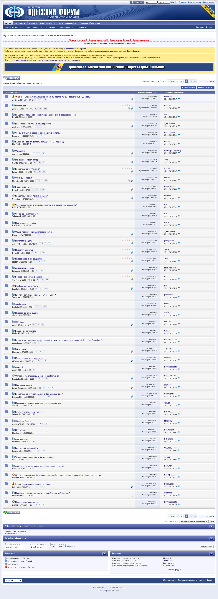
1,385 (155, 241)
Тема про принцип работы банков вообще (34, 457)
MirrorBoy (16, 181)
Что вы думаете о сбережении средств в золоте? (37, 133)
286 (42, 253)
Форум (8, 23)
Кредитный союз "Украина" (27, 169)
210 (155, 286)
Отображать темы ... (12, 544)
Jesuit (14, 325)
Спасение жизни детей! (98, 40)
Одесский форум (105, 591)
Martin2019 (16, 441)
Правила (33, 23)
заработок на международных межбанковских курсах (39, 466)
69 (44, 352)
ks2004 (15, 505)
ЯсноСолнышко (11, 533)
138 (42, 487)
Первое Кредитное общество (28, 259)
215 (53, 388)
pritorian (15, 109)
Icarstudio (16, 379)
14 (45, 307)
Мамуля (15, 352)
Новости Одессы (47, 23)
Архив (202, 580)
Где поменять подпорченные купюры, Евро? (35, 295)
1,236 (155, 178)
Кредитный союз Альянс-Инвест (36, 484)
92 (156, 322)
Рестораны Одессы (67, 23)
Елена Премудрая (19, 388)
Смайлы (166, 560)
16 (156, 457)
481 (155, 196)
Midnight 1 (16, 433)
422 (155, 502)
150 (155, 232)
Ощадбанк (20, 151)
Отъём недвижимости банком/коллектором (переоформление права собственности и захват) (58, 475)
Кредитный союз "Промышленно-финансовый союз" (39, 394)
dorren (15, 154)
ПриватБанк (20, 106)
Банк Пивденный (23, 187)
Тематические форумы (26, 35)
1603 (45, 108)
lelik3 (14, 487)
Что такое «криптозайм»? (26, 214)
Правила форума (174, 570)
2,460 (155, 259)
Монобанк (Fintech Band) (26, 160)
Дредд (15, 459)
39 (156, 340)
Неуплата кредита (23, 241)
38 (43, 154)
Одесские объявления (90, 23)
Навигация (80, 27)
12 (45, 136)
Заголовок (9, 92)
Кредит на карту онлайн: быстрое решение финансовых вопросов (45, 115)
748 (155, 151)
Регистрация (208, 2)
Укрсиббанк (20, 349)
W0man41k (16, 414)
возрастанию (56, 546)
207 (155, 448)
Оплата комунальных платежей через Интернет (37, 376)
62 (46, 181)
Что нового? (20, 23)
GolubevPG (16, 424)
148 (42, 189)
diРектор (15, 361)
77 (46, 379)
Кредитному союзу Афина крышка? (31, 196)
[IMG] (165, 563)
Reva (14, 190)
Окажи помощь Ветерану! (120, 40)
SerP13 (15, 163)
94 (156, 268)
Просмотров (151, 92)
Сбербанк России (23, 421)
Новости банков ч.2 (24, 250)
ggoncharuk (17, 343)
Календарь (37, 27)
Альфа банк (20, 304)
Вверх (212, 522)
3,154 (155, 394)
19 (156, 412)
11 (195, 81)
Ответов (141, 92)
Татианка (16, 297)
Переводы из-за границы (26, 502)
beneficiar (16, 289)
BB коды (166, 558)
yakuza (15, 405)
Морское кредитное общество (29, 358)
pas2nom (16, 127)
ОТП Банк (19, 322)
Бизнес (42, 35)
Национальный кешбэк (25, 223)
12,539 (154, 168)
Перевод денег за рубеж (26, 313)
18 (47, 424)
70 (49, 244)
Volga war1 (16, 216)
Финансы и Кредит (23, 178)
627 (44, 171)
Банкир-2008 (17, 477)
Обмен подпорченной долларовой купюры (34, 232)
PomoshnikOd (18, 495)
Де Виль (15, 100)
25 (45, 199)
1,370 (155, 349)
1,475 (155, 160)
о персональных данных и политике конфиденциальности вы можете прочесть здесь (46, 60)
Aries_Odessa (17, 244)
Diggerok (16, 235)
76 (45, 361)
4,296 (155, 385)
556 (155, 97)
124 (44, 262)
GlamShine (16, 280)
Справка (27, 27)
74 (44, 163)
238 (155, 133)
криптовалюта (21, 439)
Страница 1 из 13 (177, 81)
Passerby (16, 136)
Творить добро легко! (78, 40)
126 (155, 430)
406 (47, 280)
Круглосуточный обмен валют (28, 412)
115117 (15, 262)
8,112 (155, 277)
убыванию (69, 546)
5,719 (155, 250)
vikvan (14, 315)
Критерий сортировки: (37, 544)
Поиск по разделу (205, 88)
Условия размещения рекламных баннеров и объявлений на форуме (109, 43)
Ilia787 (14, 144)
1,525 (155, 376)
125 (155, 123)
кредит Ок (19, 367)
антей (14, 370)
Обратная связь (169, 580)
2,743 (155, 484)
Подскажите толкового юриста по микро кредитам (38, 403)
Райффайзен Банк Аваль (26, 286)
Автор (17, 92)
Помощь (182, 2)
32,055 (154, 105)
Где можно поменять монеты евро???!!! (33, 124)
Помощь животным (141, 40)
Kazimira (15, 307)
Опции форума (65, 27)
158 (49, 397)
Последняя (208, 81)
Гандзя (15, 172)
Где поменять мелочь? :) (26, 448)
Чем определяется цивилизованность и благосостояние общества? (46, 205)
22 (43, 505)
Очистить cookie (194, 2)
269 (155, 303)
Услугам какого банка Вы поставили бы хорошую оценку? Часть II (61, 97)
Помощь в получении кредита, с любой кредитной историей (42, 493)
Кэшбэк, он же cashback (26, 331)
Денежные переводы (24, 268)
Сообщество (50, 27)
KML (14, 207)
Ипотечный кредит (23, 385)
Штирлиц (16, 271)
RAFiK (14, 225)
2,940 (155, 186)
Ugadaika (16, 199)
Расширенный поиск (204, 27)
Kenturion (16, 468)
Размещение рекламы (187, 580)
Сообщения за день (13, 27)
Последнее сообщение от (175, 92)
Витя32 (15, 117)
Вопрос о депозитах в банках (28, 277)
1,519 (155, 358)
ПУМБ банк (20, 430)
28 (45, 100)
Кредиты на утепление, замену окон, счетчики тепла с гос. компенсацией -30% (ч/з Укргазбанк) (58, 340)
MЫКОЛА (16, 333)
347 (155, 421)
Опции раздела (189, 88)
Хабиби (15, 451)
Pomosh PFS (17, 397)
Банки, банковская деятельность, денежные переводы (40, 142)
